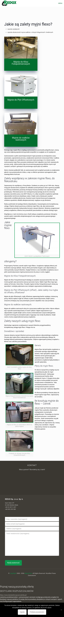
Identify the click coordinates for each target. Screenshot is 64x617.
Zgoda (22, 612)
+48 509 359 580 (10, 509)
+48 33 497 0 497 (10, 507)
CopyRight (13, 573)
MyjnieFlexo (28, 573)
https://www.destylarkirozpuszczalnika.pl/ (13, 595)
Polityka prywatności (37, 612)
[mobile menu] (61, 3)
